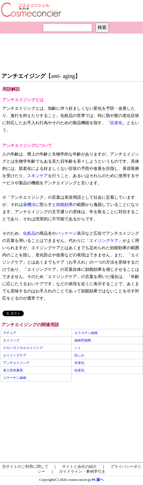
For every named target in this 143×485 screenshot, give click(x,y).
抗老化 (116, 123)
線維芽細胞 (82, 340)
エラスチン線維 (86, 333)
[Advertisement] (71, 51)
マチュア (9, 333)
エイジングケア (103, 240)
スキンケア (37, 175)
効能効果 (64, 204)
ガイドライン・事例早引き (82, 471)
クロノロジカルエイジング (23, 348)
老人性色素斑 (13, 370)
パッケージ (66, 233)
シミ (77, 348)
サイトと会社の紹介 (79, 466)
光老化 (79, 363)
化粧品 (29, 233)
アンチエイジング (16, 363)
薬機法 (29, 204)
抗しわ (79, 355)
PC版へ (98, 480)
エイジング (11, 340)
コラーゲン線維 (14, 378)
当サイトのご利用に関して (25, 466)
